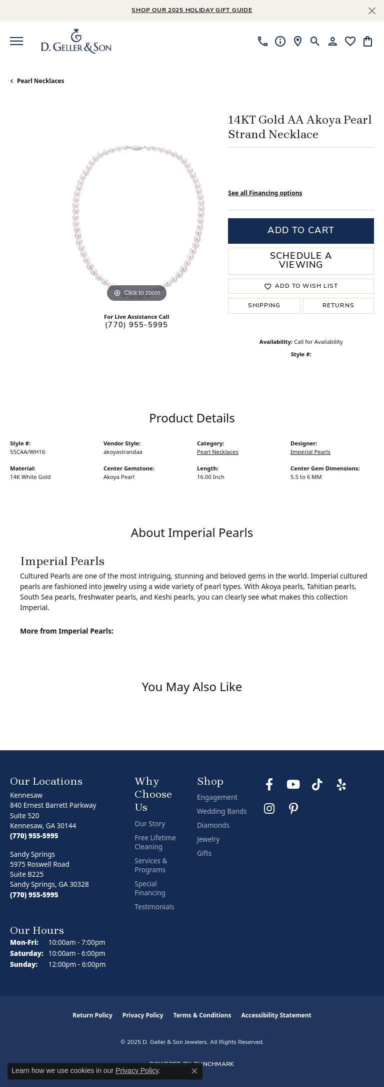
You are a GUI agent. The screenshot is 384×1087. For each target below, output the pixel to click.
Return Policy (92, 1015)
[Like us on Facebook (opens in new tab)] (270, 785)
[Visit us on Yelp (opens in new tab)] (342, 785)
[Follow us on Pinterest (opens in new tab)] (294, 809)
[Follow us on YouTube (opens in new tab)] (294, 785)
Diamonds (213, 825)
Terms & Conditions (203, 1015)
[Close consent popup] (195, 1071)
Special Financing (149, 888)
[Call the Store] (34, 835)
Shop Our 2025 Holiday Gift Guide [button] (192, 11)
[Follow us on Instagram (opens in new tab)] (270, 809)
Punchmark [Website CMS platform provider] (214, 1064)
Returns (338, 306)
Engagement (217, 797)
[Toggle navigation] (16, 41)
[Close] (372, 11)
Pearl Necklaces (40, 81)
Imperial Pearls (310, 451)
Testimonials (154, 906)
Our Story (149, 823)
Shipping (264, 306)
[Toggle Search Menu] (315, 41)
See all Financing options (265, 193)
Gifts (204, 853)
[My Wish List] (350, 41)
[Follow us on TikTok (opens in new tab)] (318, 785)
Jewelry (208, 839)
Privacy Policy (143, 1015)
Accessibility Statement (276, 1015)
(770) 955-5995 (136, 325)
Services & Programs (150, 865)
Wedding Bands (222, 811)
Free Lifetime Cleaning (155, 842)
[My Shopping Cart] (368, 41)
